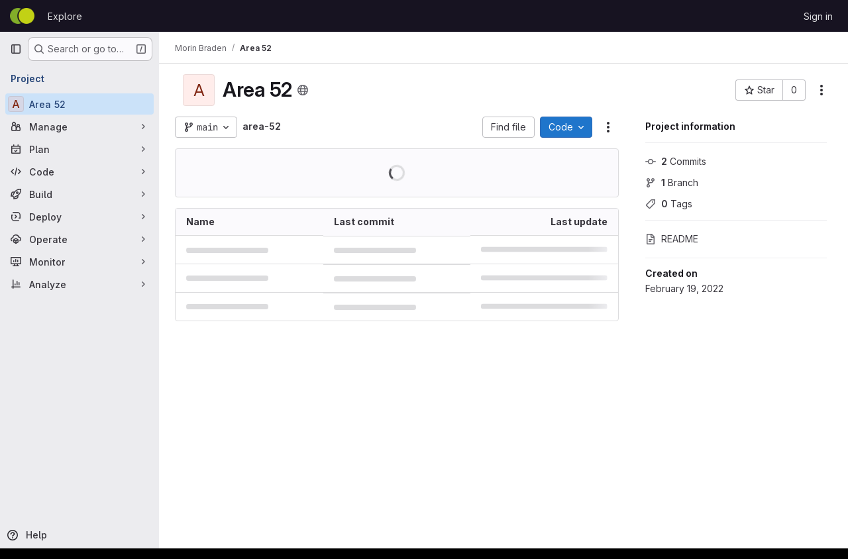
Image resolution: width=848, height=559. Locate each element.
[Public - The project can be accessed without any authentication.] (302, 90)
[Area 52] (79, 104)
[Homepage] (22, 15)
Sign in (818, 16)
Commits (675, 161)
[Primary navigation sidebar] (15, 49)
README (671, 238)
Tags (668, 203)
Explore (65, 16)
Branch (671, 182)
